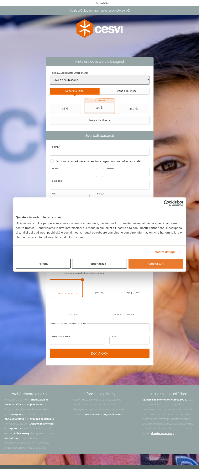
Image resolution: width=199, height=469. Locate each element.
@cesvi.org (167, 433)
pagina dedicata (112, 414)
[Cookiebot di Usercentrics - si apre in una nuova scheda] (166, 203)
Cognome (110, 168)
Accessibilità (102, 3)
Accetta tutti (156, 263)
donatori (156, 433)
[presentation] (74, 91)
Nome (55, 168)
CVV (114, 336)
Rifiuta (43, 263)
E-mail (56, 147)
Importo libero (80, 120)
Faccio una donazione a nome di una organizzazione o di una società (98, 161)
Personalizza (100, 263)
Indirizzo (57, 181)
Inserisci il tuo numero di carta (69, 324)
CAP (54, 194)
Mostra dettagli (165, 252)
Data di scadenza (61, 336)
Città (100, 194)
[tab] (75, 91)
